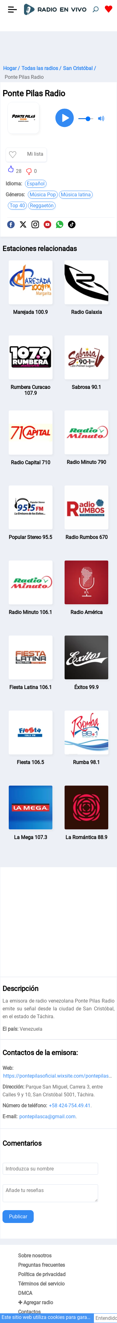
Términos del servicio (41, 1284)
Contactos (29, 1312)
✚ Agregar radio (35, 1302)
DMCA (25, 1293)
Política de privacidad (42, 1274)
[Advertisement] (58, 47)
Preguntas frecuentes (41, 1265)
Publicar (18, 1217)
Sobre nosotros (34, 1256)
